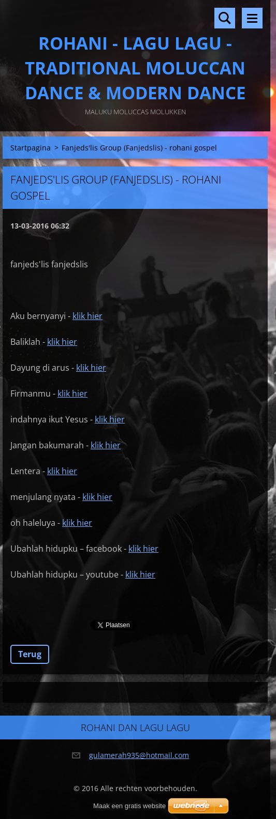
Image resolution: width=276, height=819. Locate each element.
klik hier (87, 316)
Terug (29, 654)
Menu (252, 18)
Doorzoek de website (224, 18)
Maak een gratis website (129, 806)
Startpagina (30, 148)
